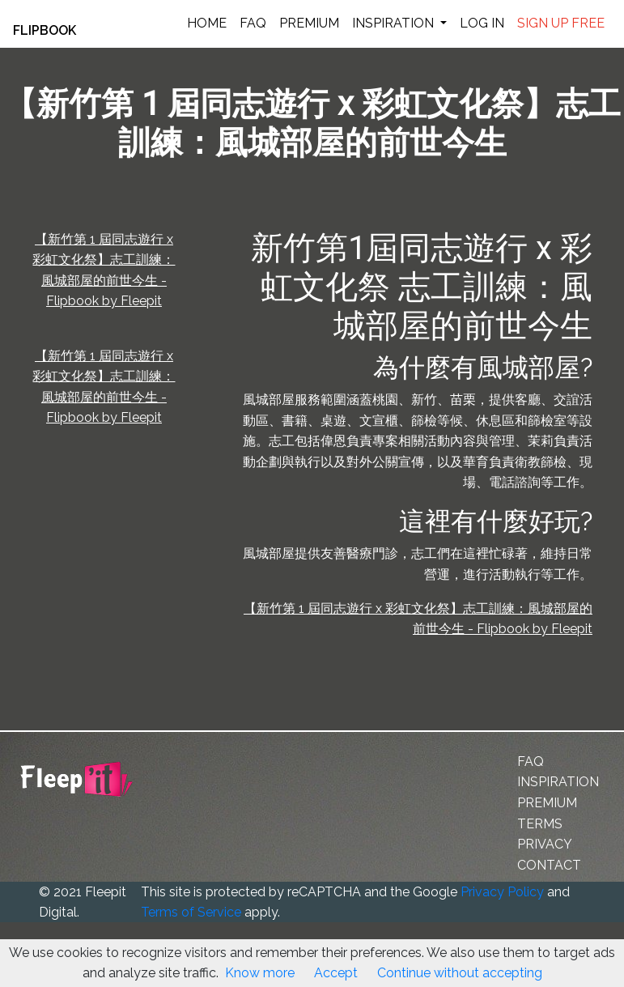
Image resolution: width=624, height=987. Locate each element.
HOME (207, 23)
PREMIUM (309, 23)
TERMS (539, 824)
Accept (336, 973)
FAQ (253, 23)
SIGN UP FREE (561, 23)
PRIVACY (544, 844)
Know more (260, 973)
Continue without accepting (459, 973)
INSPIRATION (394, 23)
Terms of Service (191, 912)
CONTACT (549, 865)
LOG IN (482, 23)
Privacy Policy (502, 892)
